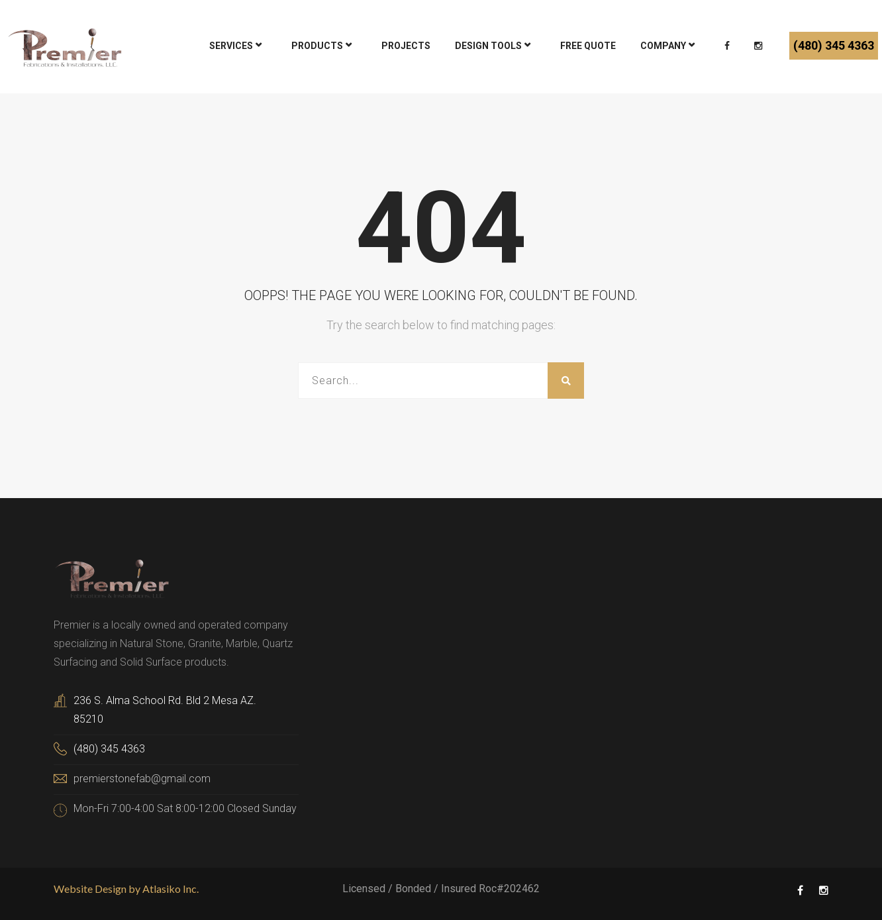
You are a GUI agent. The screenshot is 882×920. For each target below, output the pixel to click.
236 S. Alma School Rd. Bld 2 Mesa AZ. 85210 (165, 709)
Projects (405, 45)
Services (231, 45)
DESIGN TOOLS (488, 45)
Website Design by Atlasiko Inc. (126, 888)
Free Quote (588, 45)
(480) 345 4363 (833, 45)
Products (317, 45)
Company (663, 45)
